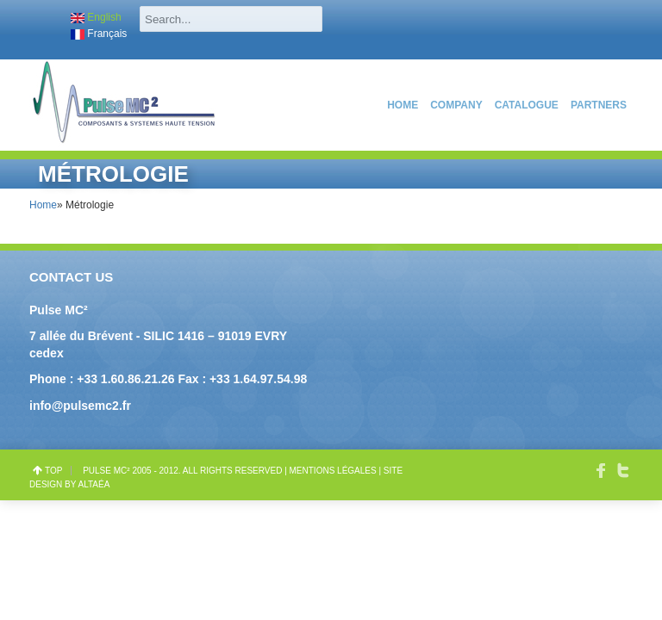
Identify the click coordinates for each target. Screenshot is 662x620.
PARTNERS (599, 105)
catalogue (527, 105)
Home (402, 105)
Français (99, 34)
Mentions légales (333, 470)
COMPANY (456, 105)
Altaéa (94, 484)
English (96, 17)
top (53, 470)
